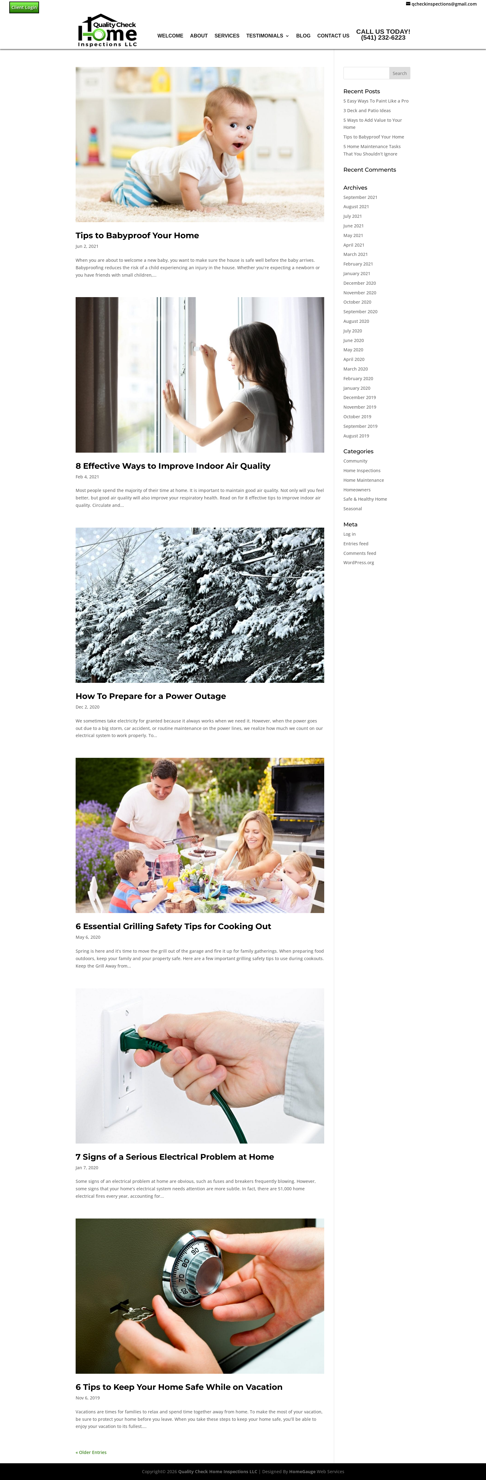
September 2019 (360, 426)
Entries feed (356, 544)
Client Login (24, 7)
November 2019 (359, 407)
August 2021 (356, 206)
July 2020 (352, 331)
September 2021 (360, 197)
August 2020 (356, 321)
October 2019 (357, 416)
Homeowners (357, 490)
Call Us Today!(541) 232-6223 (383, 34)
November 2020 (359, 293)
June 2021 (353, 226)
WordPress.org (358, 562)
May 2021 (353, 235)
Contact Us (333, 35)
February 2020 (358, 378)
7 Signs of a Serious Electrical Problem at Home (175, 1157)
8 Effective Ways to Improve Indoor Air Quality (173, 466)
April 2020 (354, 359)
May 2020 (353, 350)
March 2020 (355, 369)
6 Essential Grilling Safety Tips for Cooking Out (173, 926)
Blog (303, 35)
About (199, 35)
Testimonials (264, 35)
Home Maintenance (363, 480)
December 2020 (359, 283)
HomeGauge (302, 1471)
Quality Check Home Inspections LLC (217, 1471)
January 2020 (356, 388)
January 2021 (356, 273)
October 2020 (357, 302)
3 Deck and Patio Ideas (367, 110)
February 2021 (358, 264)
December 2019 (359, 397)
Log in (349, 534)
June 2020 (353, 340)
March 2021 (355, 254)
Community (355, 461)
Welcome (170, 35)
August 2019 (356, 436)
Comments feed (359, 553)
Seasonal (352, 509)
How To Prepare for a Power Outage (151, 696)
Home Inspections (362, 470)
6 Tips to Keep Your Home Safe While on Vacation (179, 1387)
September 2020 (360, 311)
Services (227, 35)
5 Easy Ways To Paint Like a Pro (376, 101)
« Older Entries (91, 1452)
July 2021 (352, 216)
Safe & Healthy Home (365, 499)
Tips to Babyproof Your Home (137, 235)
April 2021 (354, 245)
